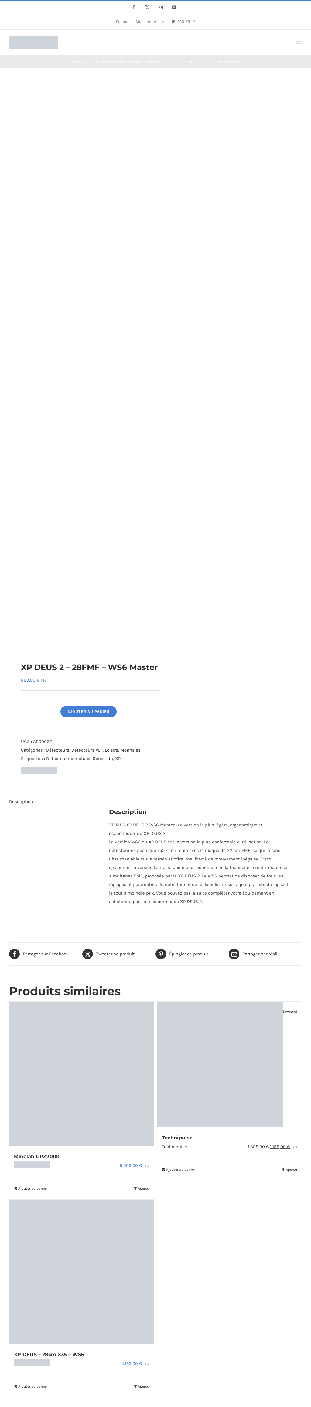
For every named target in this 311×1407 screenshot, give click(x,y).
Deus (98, 758)
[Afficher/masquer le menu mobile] (299, 42)
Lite (109, 758)
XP (118, 758)
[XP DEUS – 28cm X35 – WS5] (81, 1272)
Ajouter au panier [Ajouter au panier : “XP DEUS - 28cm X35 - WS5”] (32, 1386)
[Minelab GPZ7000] (81, 1074)
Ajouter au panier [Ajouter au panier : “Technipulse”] (180, 1169)
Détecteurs (57, 750)
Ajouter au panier (88, 711)
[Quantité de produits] (37, 711)
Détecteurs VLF (87, 750)
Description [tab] (21, 801)
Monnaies (130, 750)
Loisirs (111, 750)
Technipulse (177, 1138)
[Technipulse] (229, 1064)
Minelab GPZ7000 (37, 1156)
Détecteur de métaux (68, 758)
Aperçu (143, 1188)
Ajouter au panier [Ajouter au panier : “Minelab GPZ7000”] (32, 1188)
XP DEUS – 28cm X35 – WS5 (49, 1354)
